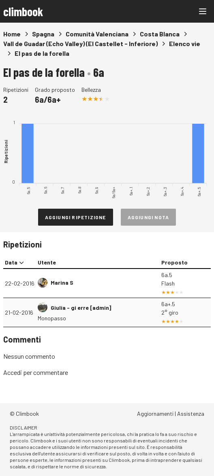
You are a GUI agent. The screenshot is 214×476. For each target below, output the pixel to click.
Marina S (62, 282)
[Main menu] (203, 11)
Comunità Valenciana (97, 34)
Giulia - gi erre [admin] (81, 307)
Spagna (43, 34)
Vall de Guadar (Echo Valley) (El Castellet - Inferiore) (80, 43)
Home (12, 34)
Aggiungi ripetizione (75, 217)
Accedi (12, 372)
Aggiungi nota (148, 217)
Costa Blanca (160, 34)
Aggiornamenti (155, 413)
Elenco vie (184, 43)
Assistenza (190, 413)
